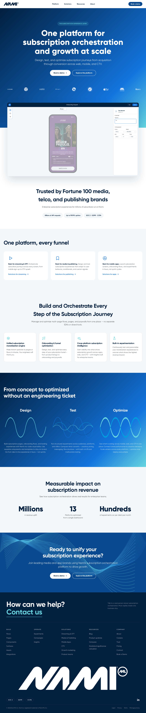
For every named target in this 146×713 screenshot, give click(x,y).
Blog (91, 634)
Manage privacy (135, 708)
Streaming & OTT (67, 634)
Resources (81, 4)
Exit (129, 104)
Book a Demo (122, 654)
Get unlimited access (125, 121)
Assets (8, 650)
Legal (113, 708)
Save (135, 104)
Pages (8, 638)
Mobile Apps (66, 642)
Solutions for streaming (18, 274)
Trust (118, 642)
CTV (63, 646)
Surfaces (9, 646)
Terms (125, 708)
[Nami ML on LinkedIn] (138, 700)
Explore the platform (84, 73)
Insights (37, 642)
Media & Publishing (68, 638)
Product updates (95, 638)
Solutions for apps (111, 274)
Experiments (38, 634)
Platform (55, 4)
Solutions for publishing (65, 274)
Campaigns (38, 638)
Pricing (119, 646)
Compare (92, 642)
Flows (8, 634)
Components (11, 642)
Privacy (119, 708)
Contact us (24, 611)
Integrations (11, 654)
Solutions (67, 4)
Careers (120, 638)
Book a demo (135, 4)
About (92, 4)
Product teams (67, 654)
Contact (120, 650)
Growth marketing (68, 650)
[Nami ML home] (11, 4)
